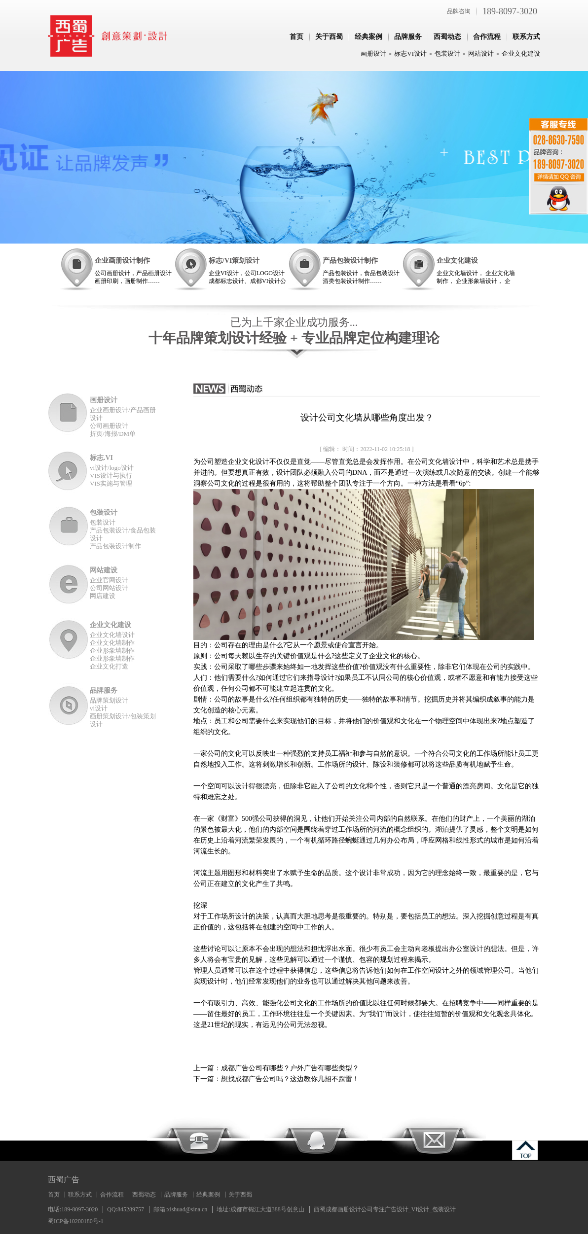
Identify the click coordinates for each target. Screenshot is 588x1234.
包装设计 (447, 53)
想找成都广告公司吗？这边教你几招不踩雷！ (290, 1079)
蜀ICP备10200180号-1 (76, 1221)
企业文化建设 (521, 53)
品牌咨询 (459, 11)
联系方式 (526, 36)
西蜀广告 (63, 1179)
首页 (296, 36)
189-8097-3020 (509, 11)
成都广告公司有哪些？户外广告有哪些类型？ (290, 1068)
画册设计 (373, 53)
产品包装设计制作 (350, 260)
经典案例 (368, 36)
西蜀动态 (447, 36)
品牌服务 (408, 36)
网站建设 (103, 570)
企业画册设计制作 (122, 260)
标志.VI (101, 457)
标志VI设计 (410, 53)
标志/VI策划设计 (234, 260)
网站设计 (481, 53)
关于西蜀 (329, 36)
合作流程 (487, 36)
